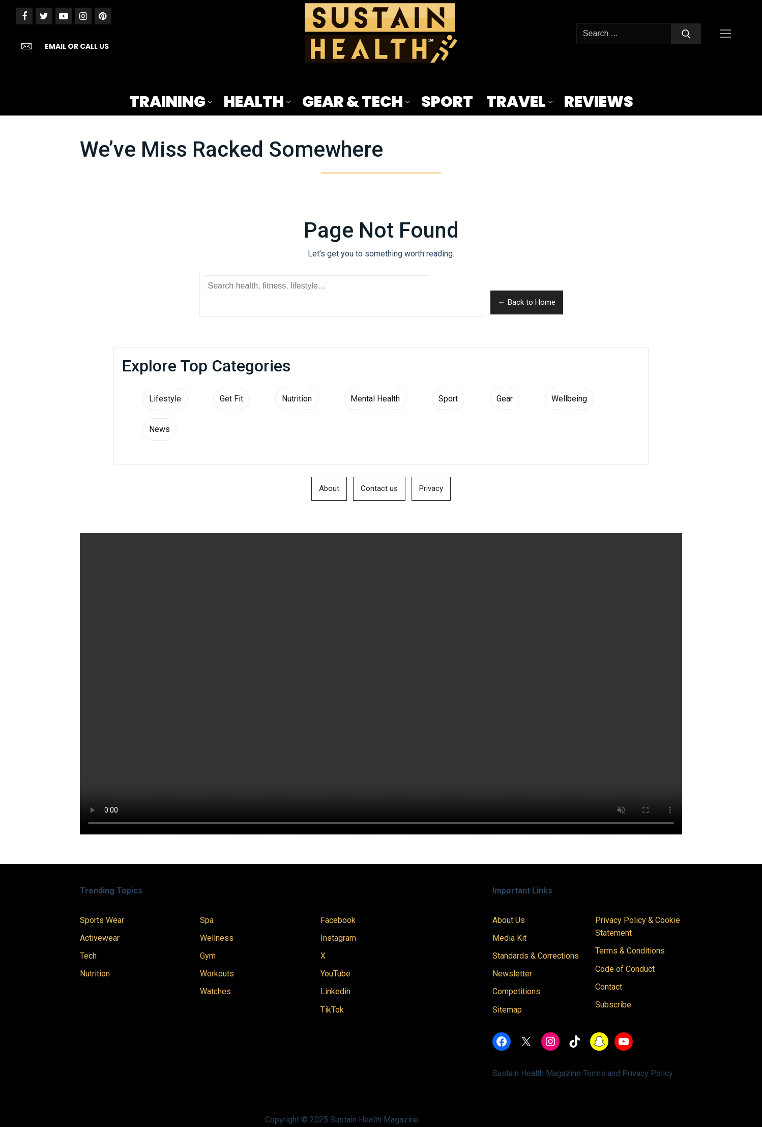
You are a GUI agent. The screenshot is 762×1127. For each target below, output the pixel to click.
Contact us (379, 488)
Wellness (216, 938)
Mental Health (375, 398)
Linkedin (335, 991)
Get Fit (231, 398)
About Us (508, 920)
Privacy (431, 488)
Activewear (100, 938)
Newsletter (512, 973)
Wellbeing (569, 398)
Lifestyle (165, 398)
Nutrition (297, 398)
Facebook (338, 920)
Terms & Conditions (630, 951)
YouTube (335, 973)
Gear (504, 398)
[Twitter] (44, 16)
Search (456, 294)
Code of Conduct (625, 969)
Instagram (338, 938)
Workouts (217, 973)
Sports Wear (102, 920)
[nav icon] (727, 34)
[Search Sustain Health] (317, 286)
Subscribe (613, 1004)
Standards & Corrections (535, 956)
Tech (88, 956)
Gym (208, 956)
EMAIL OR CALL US (77, 46)
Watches (215, 991)
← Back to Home (526, 302)
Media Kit (509, 938)
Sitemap (507, 1010)
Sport (448, 398)
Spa (207, 920)
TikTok (332, 1010)
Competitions (516, 991)
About (329, 488)
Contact (608, 987)
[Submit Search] (686, 34)
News (159, 429)
